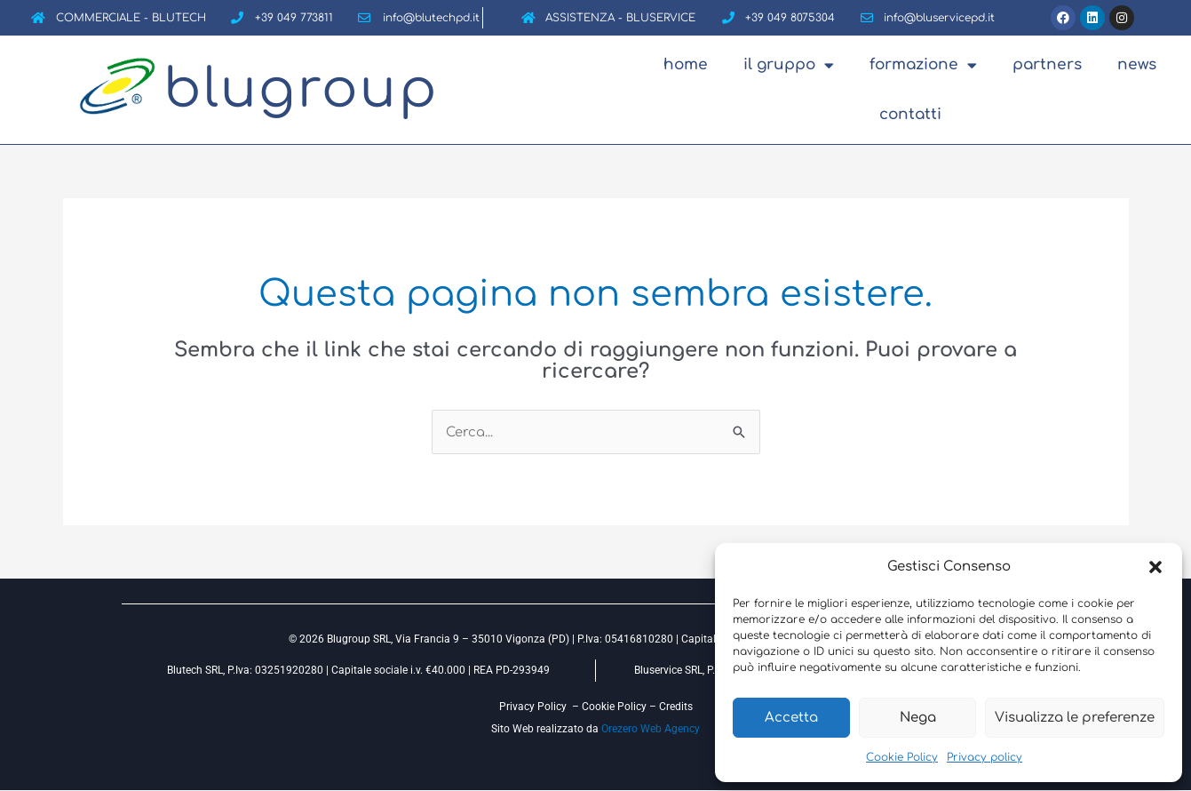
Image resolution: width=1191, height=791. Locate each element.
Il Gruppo (788, 65)
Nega (918, 717)
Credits (676, 706)
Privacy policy (984, 757)
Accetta (791, 717)
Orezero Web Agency (650, 729)
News (1136, 64)
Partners (1047, 64)
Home (685, 64)
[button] (1155, 567)
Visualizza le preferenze (1075, 717)
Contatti (910, 114)
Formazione (923, 65)
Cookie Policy (902, 757)
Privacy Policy (533, 706)
